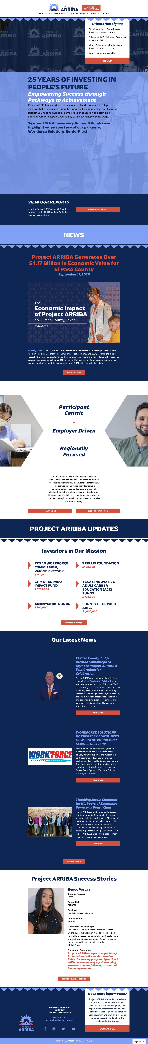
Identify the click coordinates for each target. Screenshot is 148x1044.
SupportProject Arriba (91, 8)
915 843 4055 (60, 1017)
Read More (98, 713)
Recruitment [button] (60, 13)
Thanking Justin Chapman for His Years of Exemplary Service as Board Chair (97, 803)
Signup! (107, 60)
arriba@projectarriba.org (60, 1020)
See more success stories (74, 979)
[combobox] (139, 1041)
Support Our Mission (98, 511)
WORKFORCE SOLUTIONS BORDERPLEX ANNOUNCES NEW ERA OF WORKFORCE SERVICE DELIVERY (97, 738)
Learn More (50, 511)
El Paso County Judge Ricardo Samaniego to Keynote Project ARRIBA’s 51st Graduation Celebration (96, 666)
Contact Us (107, 1028)
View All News (74, 373)
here (46, 215)
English (137, 1042)
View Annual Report (98, 209)
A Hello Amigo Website (84, 1041)
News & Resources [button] (79, 13)
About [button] (94, 13)
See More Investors (74, 623)
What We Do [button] (45, 13)
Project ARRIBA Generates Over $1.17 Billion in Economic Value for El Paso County (74, 263)
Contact (105, 13)
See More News (74, 862)
